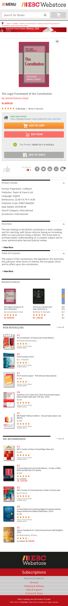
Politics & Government (28, 23)
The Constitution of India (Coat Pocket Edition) (35, 338)
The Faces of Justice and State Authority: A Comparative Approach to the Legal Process (42, 308)
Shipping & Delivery (34, 586)
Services (34, 582)
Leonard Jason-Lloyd (16, 98)
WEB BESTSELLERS (13, 327)
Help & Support (34, 589)
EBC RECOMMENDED (14, 439)
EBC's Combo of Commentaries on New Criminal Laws (38, 490)
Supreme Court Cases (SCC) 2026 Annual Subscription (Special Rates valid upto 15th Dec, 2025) (38, 396)
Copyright (24, 602)
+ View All (60, 327)
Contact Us (39, 578)
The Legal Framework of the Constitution (13, 308)
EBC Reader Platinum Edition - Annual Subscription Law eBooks (39, 417)
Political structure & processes (48, 23)
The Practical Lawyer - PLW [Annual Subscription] (36, 376)
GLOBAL (15, 23)
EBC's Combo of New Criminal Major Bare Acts (35, 449)
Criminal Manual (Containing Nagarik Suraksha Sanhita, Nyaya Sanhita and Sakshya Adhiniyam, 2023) (39, 510)
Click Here (56, 119)
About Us (28, 578)
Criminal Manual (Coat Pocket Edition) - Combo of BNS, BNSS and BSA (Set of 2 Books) (39, 469)
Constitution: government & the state (14, 25)
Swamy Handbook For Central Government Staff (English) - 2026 (40, 531)
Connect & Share (34, 593)
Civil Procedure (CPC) (25, 357)
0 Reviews (20, 108)
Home (9, 23)
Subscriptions (34, 572)
